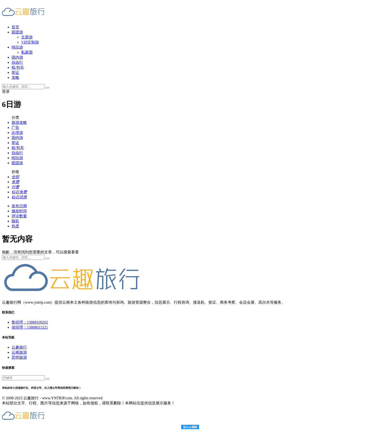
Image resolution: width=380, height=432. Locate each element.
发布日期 (19, 206)
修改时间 (19, 211)
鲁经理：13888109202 (30, 322)
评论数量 (19, 216)
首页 (15, 27)
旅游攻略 (19, 122)
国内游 (17, 57)
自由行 (17, 62)
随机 (15, 221)
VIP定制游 (30, 42)
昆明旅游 (19, 357)
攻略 (15, 77)
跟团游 (17, 32)
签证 (15, 72)
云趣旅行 (19, 347)
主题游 (27, 37)
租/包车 (18, 67)
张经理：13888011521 (30, 327)
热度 (15, 226)
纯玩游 (17, 47)
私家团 (27, 52)
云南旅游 (19, 352)
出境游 (17, 133)
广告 (15, 127)
